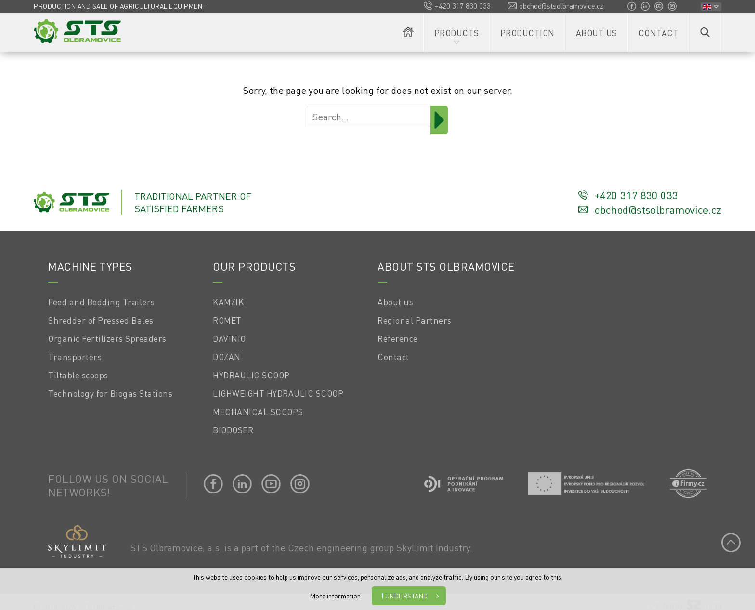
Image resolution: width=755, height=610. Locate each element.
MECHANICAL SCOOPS (258, 411)
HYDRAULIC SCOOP (251, 375)
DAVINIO (229, 338)
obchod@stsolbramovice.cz (561, 6)
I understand (405, 596)
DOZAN (227, 356)
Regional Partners (415, 320)
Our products (254, 266)
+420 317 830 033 (463, 6)
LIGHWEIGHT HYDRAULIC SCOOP (278, 393)
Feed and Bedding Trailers (101, 302)
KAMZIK (228, 302)
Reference (398, 338)
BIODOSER (233, 430)
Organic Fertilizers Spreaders (107, 338)
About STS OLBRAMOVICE (446, 266)
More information (335, 595)
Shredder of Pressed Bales (101, 320)
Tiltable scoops (78, 375)
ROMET (227, 320)
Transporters (75, 356)
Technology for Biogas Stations (110, 393)
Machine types (90, 266)
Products (456, 32)
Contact (658, 32)
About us (596, 32)
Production (527, 32)
